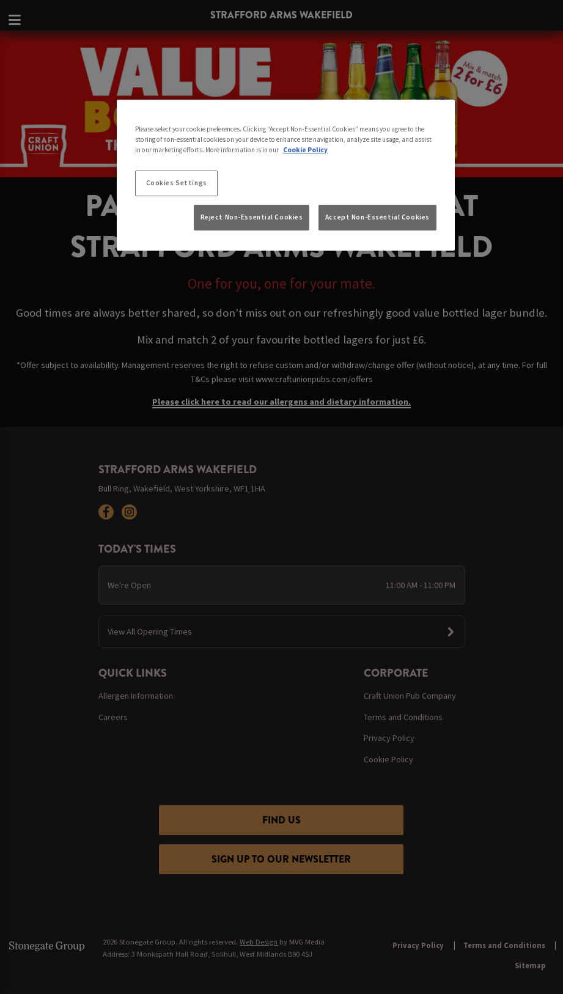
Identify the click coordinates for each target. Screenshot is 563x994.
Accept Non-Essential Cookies (377, 217)
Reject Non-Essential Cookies (252, 217)
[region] (286, 175)
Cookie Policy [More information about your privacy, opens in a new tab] (305, 149)
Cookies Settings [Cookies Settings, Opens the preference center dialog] (176, 183)
